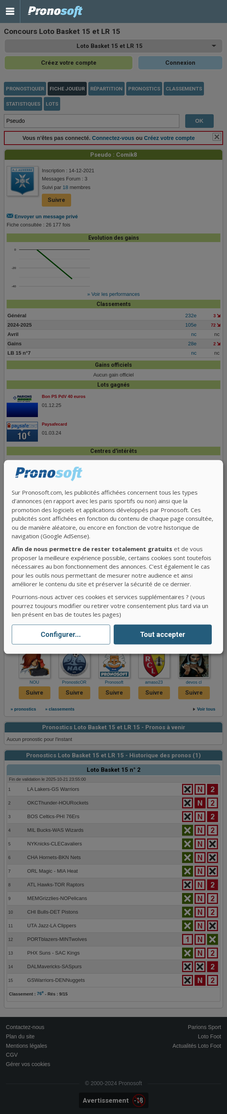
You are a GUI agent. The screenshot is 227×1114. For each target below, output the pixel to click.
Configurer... (61, 634)
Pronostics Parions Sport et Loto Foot (55, 11)
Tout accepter (162, 634)
